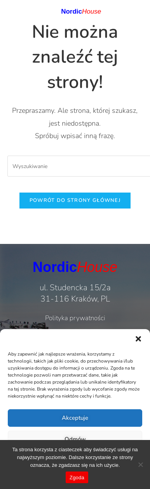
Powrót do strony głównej (75, 200)
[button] (138, 339)
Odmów (75, 439)
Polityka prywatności (75, 318)
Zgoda (77, 477)
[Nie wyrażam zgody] (140, 464)
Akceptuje (75, 418)
